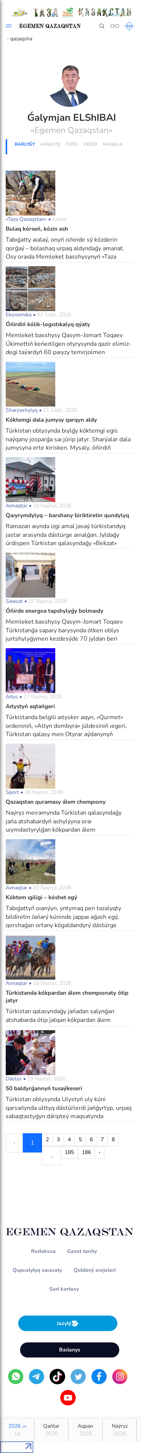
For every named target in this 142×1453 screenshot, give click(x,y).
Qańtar (51, 1430)
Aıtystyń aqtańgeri (30, 706)
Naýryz (119, 1430)
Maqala (113, 144)
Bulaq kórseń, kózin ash (37, 229)
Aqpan (85, 1430)
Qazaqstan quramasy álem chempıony (56, 802)
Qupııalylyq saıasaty (37, 1270)
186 (86, 1152)
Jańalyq (50, 144)
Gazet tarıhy (82, 1251)
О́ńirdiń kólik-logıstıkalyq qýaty (48, 324)
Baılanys (69, 1349)
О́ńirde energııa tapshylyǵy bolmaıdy (54, 611)
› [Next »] (99, 1152)
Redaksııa (43, 1251)
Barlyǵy (25, 144)
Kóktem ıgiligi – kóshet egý (41, 897)
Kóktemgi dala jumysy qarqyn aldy (51, 420)
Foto (71, 144)
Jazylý (68, 1323)
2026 (17, 1430)
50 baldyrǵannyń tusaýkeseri (44, 1088)
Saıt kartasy (64, 1289)
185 (69, 1152)
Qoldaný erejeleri (94, 1270)
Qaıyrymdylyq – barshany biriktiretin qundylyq (67, 515)
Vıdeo (90, 144)
